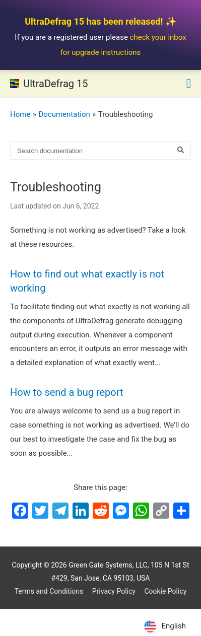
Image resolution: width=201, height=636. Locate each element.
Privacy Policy (114, 591)
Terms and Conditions (49, 591)
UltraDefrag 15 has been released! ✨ (100, 21)
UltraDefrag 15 (55, 84)
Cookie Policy (165, 591)
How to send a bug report (66, 392)
